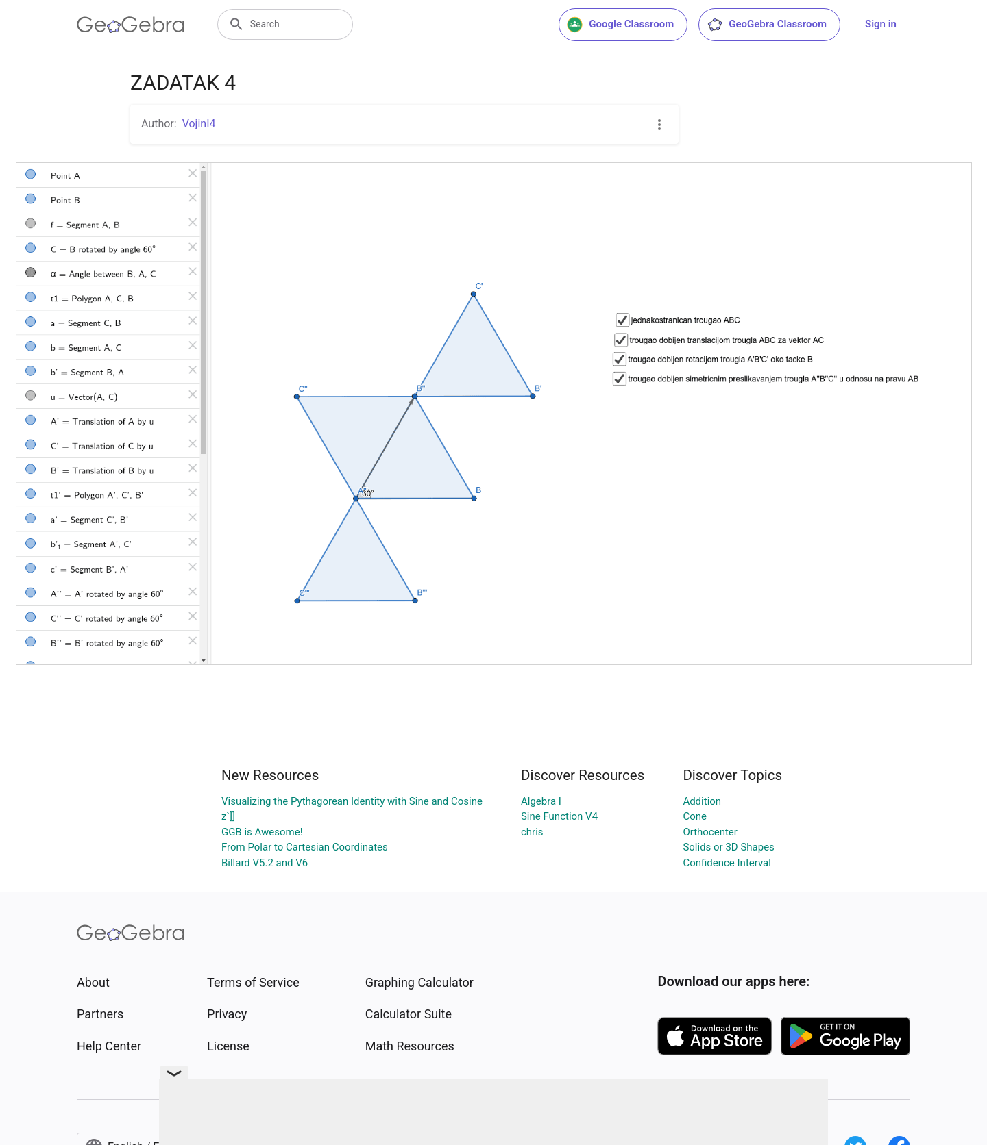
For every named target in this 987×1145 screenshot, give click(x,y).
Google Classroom (620, 24)
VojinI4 (199, 123)
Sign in (881, 24)
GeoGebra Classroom (767, 24)
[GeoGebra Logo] (130, 24)
